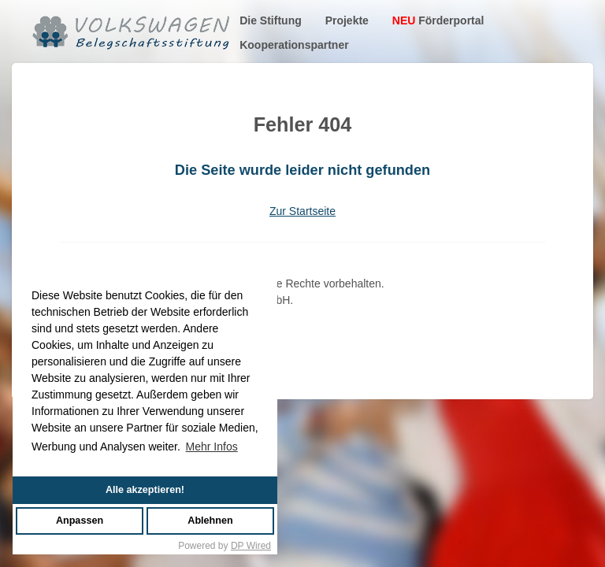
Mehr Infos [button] (212, 446)
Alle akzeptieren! (145, 489)
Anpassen (79, 520)
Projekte (347, 20)
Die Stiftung (270, 20)
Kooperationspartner (293, 45)
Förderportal (438, 20)
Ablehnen (209, 520)
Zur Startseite (302, 211)
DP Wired (251, 545)
